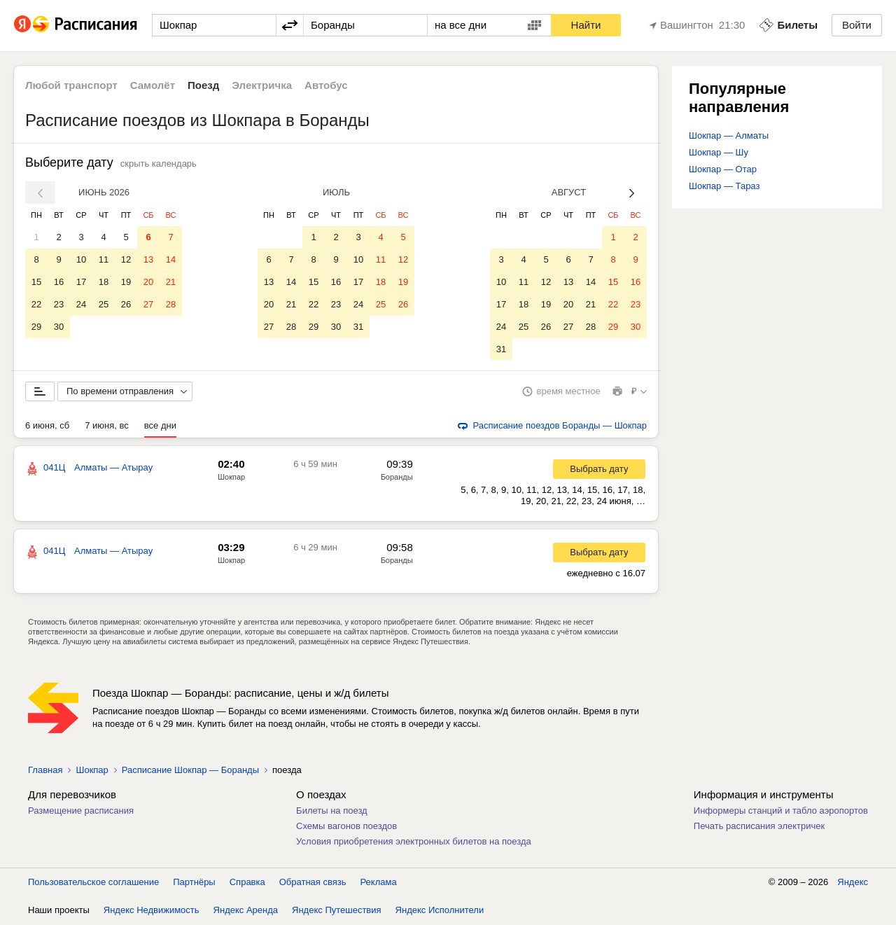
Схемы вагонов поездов (346, 826)
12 (126, 259)
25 (103, 304)
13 (148, 259)
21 (171, 282)
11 (103, 259)
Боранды (397, 477)
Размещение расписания (81, 811)
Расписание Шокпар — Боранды (190, 770)
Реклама (378, 882)
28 (171, 304)
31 (358, 326)
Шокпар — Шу (718, 152)
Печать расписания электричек (759, 826)
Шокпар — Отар (723, 169)
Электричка (262, 85)
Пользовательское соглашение (93, 882)
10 (81, 259)
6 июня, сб (47, 426)
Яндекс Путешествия (337, 910)
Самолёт (152, 85)
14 (171, 259)
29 (36, 326)
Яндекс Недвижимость (152, 910)
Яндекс (852, 882)
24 (81, 304)
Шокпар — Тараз (724, 186)
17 (81, 282)
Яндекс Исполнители (440, 910)
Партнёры (194, 882)
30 (59, 326)
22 (36, 304)
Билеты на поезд (332, 811)
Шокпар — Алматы (729, 135)
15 (36, 282)
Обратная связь (312, 882)
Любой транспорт (71, 85)
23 (59, 304)
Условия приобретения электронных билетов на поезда (413, 842)
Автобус (326, 85)
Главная (45, 770)
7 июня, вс (107, 426)
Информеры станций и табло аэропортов (781, 811)
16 (59, 282)
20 (148, 282)
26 (126, 304)
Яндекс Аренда (246, 910)
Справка (247, 882)
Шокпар (231, 477)
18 (103, 282)
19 (126, 282)
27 (148, 304)
